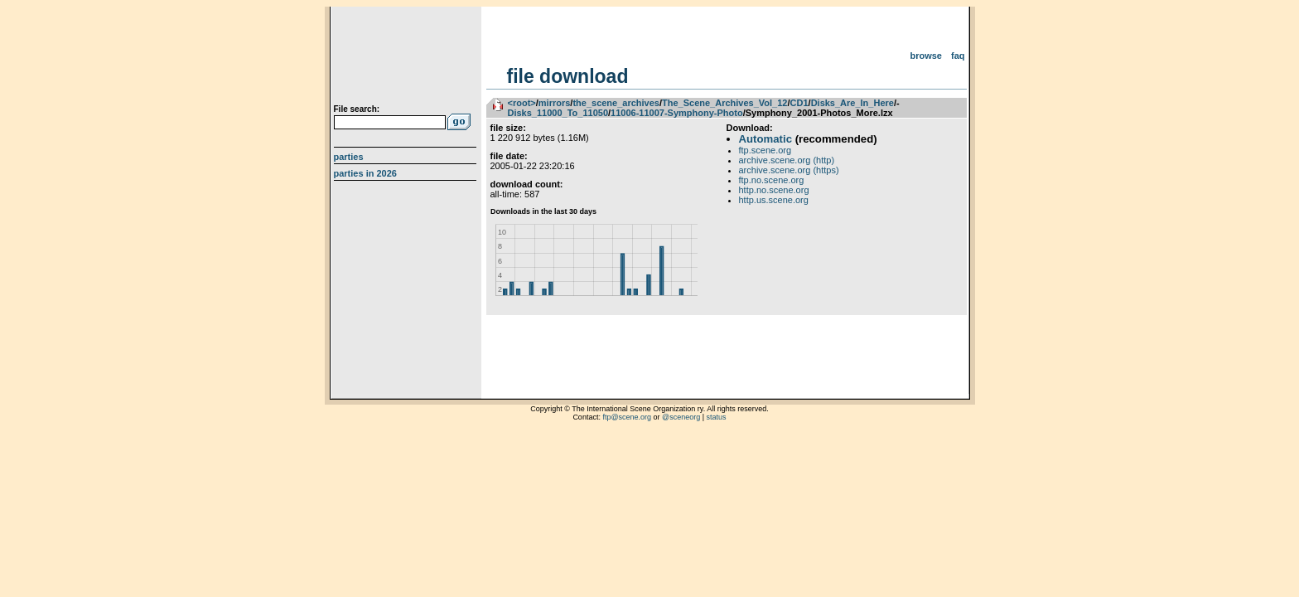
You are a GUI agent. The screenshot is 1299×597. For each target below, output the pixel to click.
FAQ (958, 56)
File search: (357, 109)
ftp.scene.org (765, 150)
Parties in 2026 (365, 173)
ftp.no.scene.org (771, 180)
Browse (926, 56)
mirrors (554, 103)
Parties (349, 157)
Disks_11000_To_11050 (558, 113)
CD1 (799, 103)
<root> (522, 103)
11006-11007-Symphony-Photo (677, 113)
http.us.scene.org (774, 200)
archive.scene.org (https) (789, 170)
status (717, 417)
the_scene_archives (615, 103)
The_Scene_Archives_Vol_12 (724, 103)
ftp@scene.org (626, 417)
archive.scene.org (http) (787, 160)
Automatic (765, 139)
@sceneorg (681, 417)
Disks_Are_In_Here (852, 103)
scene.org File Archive (407, 58)
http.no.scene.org (774, 190)
